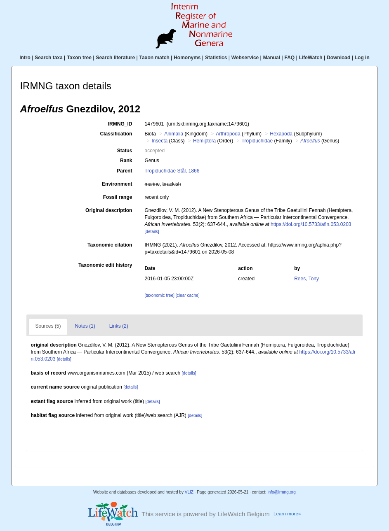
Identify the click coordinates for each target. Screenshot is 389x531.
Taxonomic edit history (105, 265)
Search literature (115, 58)
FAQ (290, 58)
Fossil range (117, 197)
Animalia (173, 134)
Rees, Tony (306, 279)
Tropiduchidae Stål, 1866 (171, 171)
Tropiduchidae (257, 141)
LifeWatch (311, 58)
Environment (117, 184)
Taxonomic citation (109, 245)
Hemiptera (204, 141)
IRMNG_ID (120, 124)
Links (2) (118, 326)
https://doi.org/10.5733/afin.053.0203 (311, 224)
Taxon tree (79, 58)
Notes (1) (85, 326)
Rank (126, 160)
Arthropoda (228, 134)
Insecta (159, 141)
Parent (124, 171)
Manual (271, 58)
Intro (25, 58)
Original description (108, 210)
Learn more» (287, 513)
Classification (116, 134)
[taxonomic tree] (159, 295)
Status (124, 151)
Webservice (245, 58)
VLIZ (189, 492)
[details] (151, 231)
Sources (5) (48, 326)
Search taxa (48, 58)
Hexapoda (281, 134)
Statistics (216, 58)
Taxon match (154, 58)
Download (338, 58)
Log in (362, 58)
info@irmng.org (281, 492)
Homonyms (187, 58)
